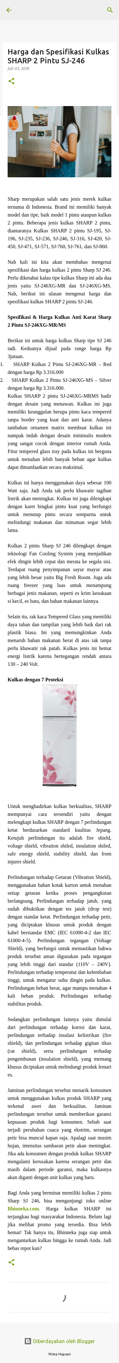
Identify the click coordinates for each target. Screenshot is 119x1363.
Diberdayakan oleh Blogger (59, 1341)
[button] (11, 81)
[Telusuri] (110, 10)
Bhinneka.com (23, 1208)
